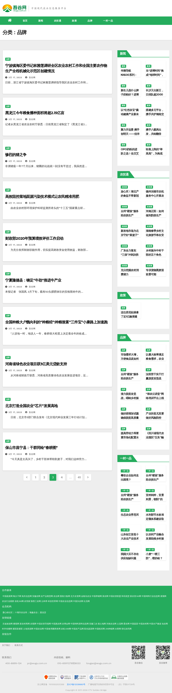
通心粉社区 (8, 612)
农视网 (33, 624)
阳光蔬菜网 (89, 629)
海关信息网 (27, 596)
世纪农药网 (126, 629)
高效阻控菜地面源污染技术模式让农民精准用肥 (42, 196)
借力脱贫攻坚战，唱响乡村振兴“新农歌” (130, 398)
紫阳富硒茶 (18, 629)
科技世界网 (53, 601)
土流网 (120, 624)
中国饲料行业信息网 (151, 596)
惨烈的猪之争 (15, 154)
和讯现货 (125, 596)
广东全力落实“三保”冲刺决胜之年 (130, 255)
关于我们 (6, 645)
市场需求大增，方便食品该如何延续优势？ (130, 359)
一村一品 (108, 20)
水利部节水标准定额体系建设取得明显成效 (155, 519)
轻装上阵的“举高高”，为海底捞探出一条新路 (155, 153)
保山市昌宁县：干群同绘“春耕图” (31, 447)
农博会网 (66, 624)
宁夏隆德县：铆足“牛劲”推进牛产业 (33, 280)
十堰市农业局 (21, 612)
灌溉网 (163, 596)
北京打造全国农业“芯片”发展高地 (31, 406)
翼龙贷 (43, 612)
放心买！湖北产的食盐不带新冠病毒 (130, 196)
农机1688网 (66, 629)
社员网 (87, 601)
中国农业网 (39, 629)
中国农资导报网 (44, 624)
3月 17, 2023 (15, 77)
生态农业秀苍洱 (130, 514)
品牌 (90, 20)
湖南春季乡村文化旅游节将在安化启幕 (155, 235)
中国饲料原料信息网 (80, 624)
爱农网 (126, 624)
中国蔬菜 (134, 624)
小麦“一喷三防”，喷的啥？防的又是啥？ (154, 558)
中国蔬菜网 (8, 596)
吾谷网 (30, 77)
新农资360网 (135, 596)
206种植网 (109, 629)
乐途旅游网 (8, 624)
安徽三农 (93, 624)
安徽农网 (36, 596)
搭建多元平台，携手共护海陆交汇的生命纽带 (155, 114)
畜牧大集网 (65, 596)
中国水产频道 (155, 624)
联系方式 (19, 645)
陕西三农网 (36, 601)
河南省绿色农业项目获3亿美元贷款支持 (36, 364)
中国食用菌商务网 (52, 629)
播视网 (16, 624)
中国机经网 (100, 629)
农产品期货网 (47, 596)
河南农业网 (111, 624)
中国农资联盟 (115, 596)
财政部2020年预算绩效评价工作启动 (34, 238)
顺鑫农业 (34, 612)
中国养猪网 (97, 596)
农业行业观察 (8, 601)
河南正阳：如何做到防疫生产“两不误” (155, 215)
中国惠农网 (56, 624)
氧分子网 (17, 596)
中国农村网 (144, 624)
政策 (74, 20)
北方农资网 (76, 596)
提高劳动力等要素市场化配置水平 (130, 437)
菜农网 (105, 596)
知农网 (165, 624)
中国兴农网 (78, 601)
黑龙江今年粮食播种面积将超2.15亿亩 (34, 113)
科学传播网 (7, 629)
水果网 (118, 629)
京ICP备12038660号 (76, 684)
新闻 (40, 20)
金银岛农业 (86, 596)
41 (79, 477)
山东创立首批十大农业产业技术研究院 (130, 538)
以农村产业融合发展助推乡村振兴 (155, 538)
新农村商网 (25, 624)
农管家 (27, 601)
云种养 (44, 601)
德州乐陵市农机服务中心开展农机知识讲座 (155, 196)
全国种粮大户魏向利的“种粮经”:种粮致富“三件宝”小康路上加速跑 (58, 322)
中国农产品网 (78, 629)
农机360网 (19, 601)
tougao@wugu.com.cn (98, 663)
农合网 (56, 596)
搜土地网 (102, 624)
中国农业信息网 (65, 601)
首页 (25, 20)
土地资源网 (28, 629)
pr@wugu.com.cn (37, 663)
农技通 (57, 20)
